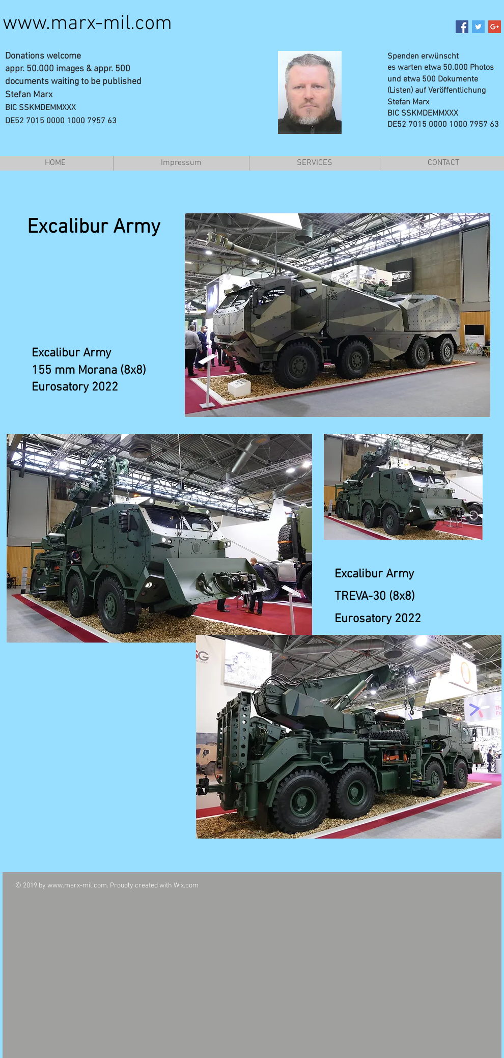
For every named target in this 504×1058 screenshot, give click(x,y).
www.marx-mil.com (87, 24)
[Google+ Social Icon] (494, 26)
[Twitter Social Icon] (478, 26)
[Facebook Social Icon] (462, 26)
